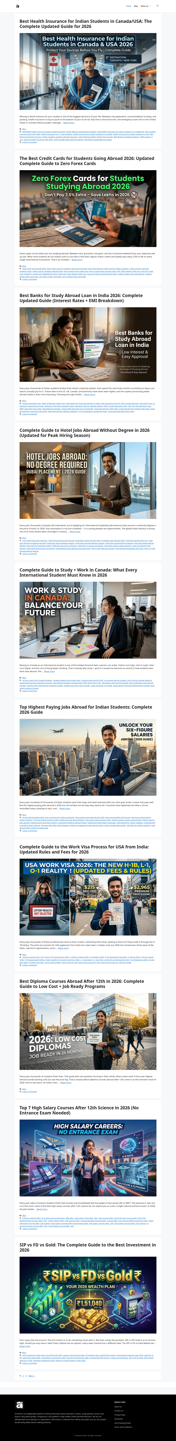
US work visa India (36, 962)
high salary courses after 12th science (130, 1223)
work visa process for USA (89, 962)
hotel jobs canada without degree (119, 543)
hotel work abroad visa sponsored (40, 548)
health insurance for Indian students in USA (131, 134)
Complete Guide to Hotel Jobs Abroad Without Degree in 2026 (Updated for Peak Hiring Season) (85, 432)
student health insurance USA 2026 (38, 139)
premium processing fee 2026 (116, 960)
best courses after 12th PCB (109, 1218)
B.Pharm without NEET (31, 1218)
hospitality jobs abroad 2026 (113, 540)
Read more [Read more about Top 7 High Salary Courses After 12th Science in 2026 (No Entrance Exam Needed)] (42, 1209)
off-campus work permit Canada (115, 683)
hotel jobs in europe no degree (90, 546)
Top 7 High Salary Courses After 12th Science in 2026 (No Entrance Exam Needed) (79, 1110)
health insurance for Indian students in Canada (92, 134)
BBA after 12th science (75, 1218)
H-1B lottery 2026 (96, 957)
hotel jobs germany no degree (64, 546)
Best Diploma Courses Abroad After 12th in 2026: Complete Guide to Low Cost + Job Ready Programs (82, 983)
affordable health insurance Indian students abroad (43, 132)
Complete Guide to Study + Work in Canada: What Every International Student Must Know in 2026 (78, 572)
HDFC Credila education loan (115, 406)
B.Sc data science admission (53, 1218)
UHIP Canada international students (68, 139)
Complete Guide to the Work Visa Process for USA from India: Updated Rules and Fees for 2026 (84, 849)
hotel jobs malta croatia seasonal (117, 546)
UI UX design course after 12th (61, 1226)
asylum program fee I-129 (33, 957)
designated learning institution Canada (36, 683)
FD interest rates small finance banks (100, 1355)
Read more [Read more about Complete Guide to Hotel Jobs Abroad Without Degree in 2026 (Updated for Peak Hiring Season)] (75, 531)
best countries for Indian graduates (60, 817)
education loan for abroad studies (89, 406)
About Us (147, 6)
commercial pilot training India (93, 1221)
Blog (136, 6)
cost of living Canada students (139, 680)
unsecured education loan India (121, 411)
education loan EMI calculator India (59, 406)
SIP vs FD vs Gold (136, 1358)
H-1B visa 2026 (133, 957)
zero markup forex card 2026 (74, 277)
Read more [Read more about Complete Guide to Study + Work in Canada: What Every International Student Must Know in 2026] (49, 671)
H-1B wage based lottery (35, 960)
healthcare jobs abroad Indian (72, 820)
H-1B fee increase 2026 (79, 957)
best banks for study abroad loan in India (83, 403)
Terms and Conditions (123, 1427)
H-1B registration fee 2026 (115, 957)
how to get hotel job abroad (102, 548)
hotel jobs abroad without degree (60, 543)
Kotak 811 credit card (33, 274)
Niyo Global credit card (76, 274)
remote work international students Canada (45, 685)
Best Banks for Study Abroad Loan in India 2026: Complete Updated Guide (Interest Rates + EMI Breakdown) (81, 298)
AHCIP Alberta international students (81, 132)
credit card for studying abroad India (47, 271)
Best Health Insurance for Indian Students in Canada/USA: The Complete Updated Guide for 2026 (86, 23)
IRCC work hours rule (92, 683)
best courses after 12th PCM (133, 1218)
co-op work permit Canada (115, 680)
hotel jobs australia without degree (89, 543)
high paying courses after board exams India (69, 1223)
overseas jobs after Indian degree (55, 825)
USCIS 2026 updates (52, 962)
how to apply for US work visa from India (62, 960)
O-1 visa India (97, 960)
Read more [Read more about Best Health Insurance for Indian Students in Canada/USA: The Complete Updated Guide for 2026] (68, 122)
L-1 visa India (85, 960)
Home (128, 6)
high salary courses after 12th (101, 1223)
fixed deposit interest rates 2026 (130, 1355)
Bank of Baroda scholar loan (53, 403)
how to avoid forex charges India (102, 271)
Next (32, 1375)
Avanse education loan (31, 403)
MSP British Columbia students (126, 137)
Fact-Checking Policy (123, 1423)
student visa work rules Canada (77, 685)
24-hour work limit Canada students (37, 680)
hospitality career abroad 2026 (87, 540)
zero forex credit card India (50, 277)
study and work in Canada (101, 685)
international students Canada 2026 (67, 683)
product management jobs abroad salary (86, 825)
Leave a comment (29, 142)
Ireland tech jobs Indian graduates (101, 823)
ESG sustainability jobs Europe (117, 817)
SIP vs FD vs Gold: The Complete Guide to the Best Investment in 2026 (88, 1247)
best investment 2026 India (33, 1355)
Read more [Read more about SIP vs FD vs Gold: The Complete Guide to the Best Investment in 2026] (25, 1346)
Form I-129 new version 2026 (57, 957)
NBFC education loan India (31, 409)
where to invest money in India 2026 (70, 1360)
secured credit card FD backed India (102, 274)
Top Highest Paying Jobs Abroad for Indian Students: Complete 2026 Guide (86, 709)
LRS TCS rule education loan (139, 406)
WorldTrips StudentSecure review (98, 139)
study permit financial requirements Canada (131, 685)
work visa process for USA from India (116, 962)
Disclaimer (119, 1419)
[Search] (157, 6)
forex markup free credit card (76, 271)
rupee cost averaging (119, 1358)
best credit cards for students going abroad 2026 (67, 269)
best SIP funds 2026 (54, 1355)
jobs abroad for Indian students (130, 823)
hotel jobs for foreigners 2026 (38, 546)
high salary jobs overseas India (98, 820)
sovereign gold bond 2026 (44, 1360)
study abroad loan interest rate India (134, 409)
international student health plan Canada (96, 137)
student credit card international (131, 274)
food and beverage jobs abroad (61, 540)
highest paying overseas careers (43, 823)
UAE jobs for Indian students (138, 825)
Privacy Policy (120, 1415)
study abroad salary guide (115, 825)
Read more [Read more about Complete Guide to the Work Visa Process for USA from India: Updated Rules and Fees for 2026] (63, 948)
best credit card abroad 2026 (34, 269)
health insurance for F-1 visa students (56, 134)
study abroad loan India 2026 (106, 409)
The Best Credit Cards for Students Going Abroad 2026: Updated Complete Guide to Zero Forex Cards (87, 160)
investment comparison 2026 (53, 1358)
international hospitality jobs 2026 (129, 548)
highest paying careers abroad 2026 (126, 820)
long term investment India (77, 1358)
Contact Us (119, 1411)
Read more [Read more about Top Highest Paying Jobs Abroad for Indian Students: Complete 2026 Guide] (65, 808)
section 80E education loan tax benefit (77, 409)
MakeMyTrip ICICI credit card (54, 274)
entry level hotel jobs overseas (34, 540)
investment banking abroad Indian (72, 823)
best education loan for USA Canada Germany (120, 403)
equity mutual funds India (73, 1355)
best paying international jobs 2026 (90, 817)
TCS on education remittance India (92, 411)
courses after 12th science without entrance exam (127, 1221)
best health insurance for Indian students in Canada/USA (120, 132)
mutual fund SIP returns (100, 1358)
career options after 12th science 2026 (63, 1221)
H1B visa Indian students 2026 (46, 820)
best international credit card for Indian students (108, 269)
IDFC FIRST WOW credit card (128, 271)
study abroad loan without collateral (62, 411)
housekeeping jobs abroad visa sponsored (72, 548)
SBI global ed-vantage (51, 409)
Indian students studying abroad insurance (60, 137)
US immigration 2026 (138, 960)
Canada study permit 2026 (92, 680)
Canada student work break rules (66, 680)
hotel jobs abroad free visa (136, 540)
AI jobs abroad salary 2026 (33, 817)
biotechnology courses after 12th (33, 1221)
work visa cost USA (70, 962)
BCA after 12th (91, 1218)
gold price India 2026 (31, 1358)
